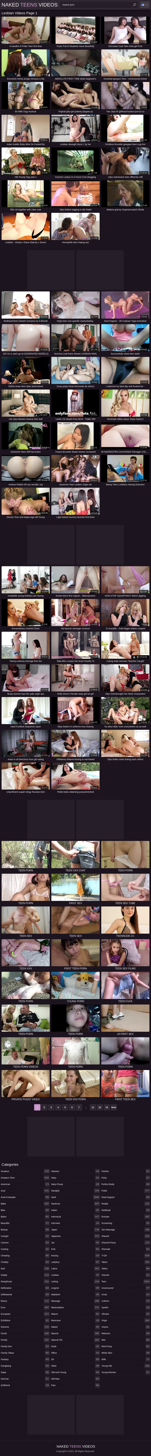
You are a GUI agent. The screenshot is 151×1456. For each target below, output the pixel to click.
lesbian (75, 1275)
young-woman (125, 1372)
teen (125, 1281)
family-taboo (25, 1352)
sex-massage (125, 1229)
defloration (25, 1288)
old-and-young (75, 1372)
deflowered (25, 1294)
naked (75, 1327)
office (75, 1352)
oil (75, 1359)
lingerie (75, 1288)
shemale (125, 1249)
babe (25, 1203)
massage (75, 1301)
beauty (25, 1229)
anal (25, 1190)
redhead (125, 1210)
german (25, 1378)
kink (75, 1249)
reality (125, 1203)
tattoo (125, 1268)
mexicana (75, 1320)
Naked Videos (30, 5)
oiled (75, 1365)
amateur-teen (25, 1177)
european (25, 1314)
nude (75, 1346)
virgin (125, 1320)
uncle (125, 1294)
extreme (25, 1327)
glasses (75, 1171)
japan (75, 1229)
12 (100, 1107)
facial (25, 1333)
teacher (125, 1275)
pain (75, 1385)
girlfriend (25, 1385)
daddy (25, 1275)
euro (25, 1307)
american (25, 1184)
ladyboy (75, 1262)
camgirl (25, 1236)
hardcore (75, 1203)
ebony (25, 1301)
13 (107, 1107)
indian (75, 1210)
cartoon (25, 1242)
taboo (125, 1262)
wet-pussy (125, 1346)
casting (25, 1249)
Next (113, 1107)
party (125, 1177)
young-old (125, 1365)
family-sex (25, 1346)
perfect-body (125, 1184)
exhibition (25, 1320)
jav (75, 1242)
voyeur (125, 1327)
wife (125, 1359)
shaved (125, 1236)
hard (75, 1197)
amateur (25, 1171)
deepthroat (25, 1281)
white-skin (125, 1352)
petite (125, 1190)
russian (125, 1216)
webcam (125, 1333)
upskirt (125, 1307)
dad (25, 1268)
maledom (75, 1294)
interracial (75, 1216)
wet (125, 1340)
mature (75, 1314)
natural (75, 1333)
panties (125, 1171)
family (25, 1340)
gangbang (25, 1365)
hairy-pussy (75, 1184)
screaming (125, 1223)
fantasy (25, 1359)
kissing (75, 1255)
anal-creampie (25, 1197)
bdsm (25, 1216)
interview (75, 1223)
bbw (25, 1210)
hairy (75, 1177)
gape (25, 1372)
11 (93, 1107)
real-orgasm (125, 1197)
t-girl (125, 1255)
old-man (75, 1378)
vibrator (125, 1314)
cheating (25, 1255)
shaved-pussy (125, 1242)
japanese (75, 1236)
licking (75, 1281)
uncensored (125, 1288)
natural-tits (75, 1340)
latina (75, 1268)
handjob (75, 1190)
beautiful (25, 1223)
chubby (25, 1262)
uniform (125, 1301)
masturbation (75, 1307)
